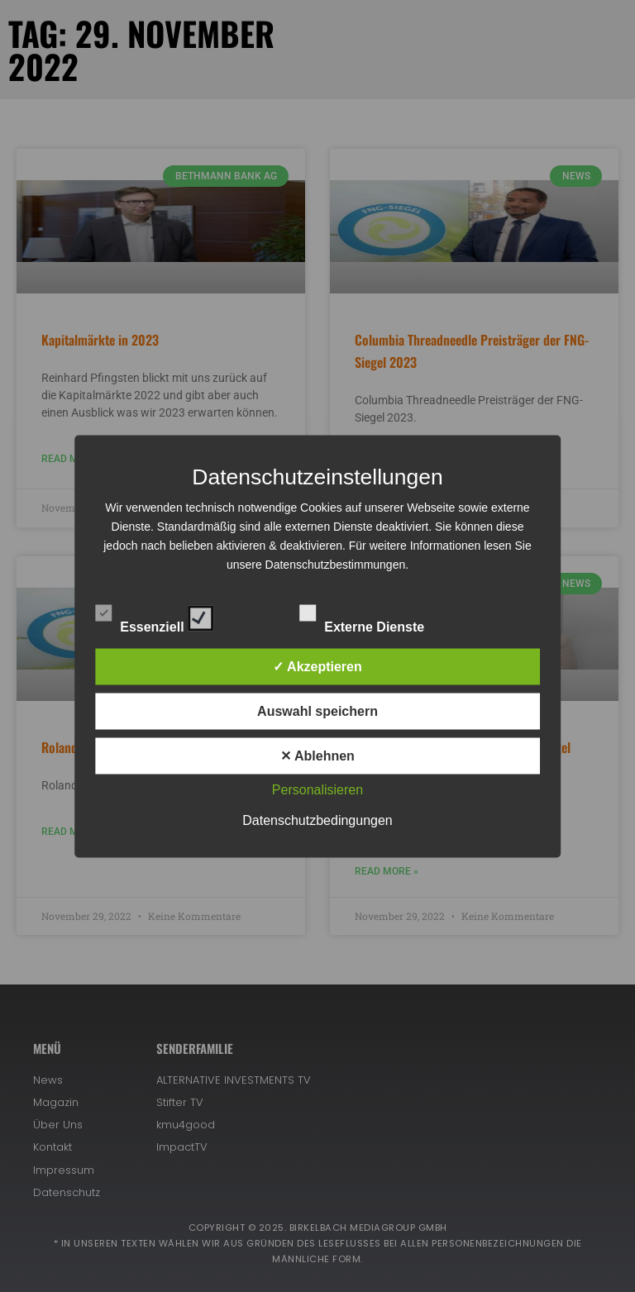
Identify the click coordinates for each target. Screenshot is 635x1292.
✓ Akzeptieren (317, 666)
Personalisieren (317, 789)
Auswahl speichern (317, 710)
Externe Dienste (376, 615)
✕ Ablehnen (317, 755)
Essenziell (154, 615)
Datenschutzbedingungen (317, 820)
